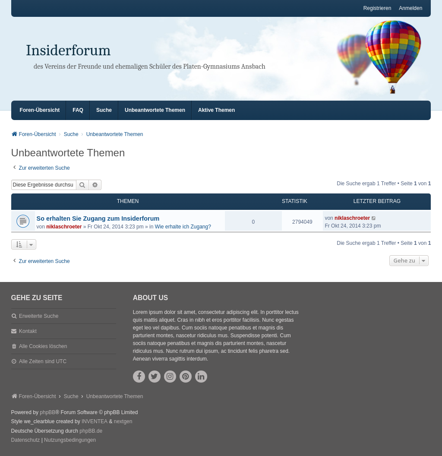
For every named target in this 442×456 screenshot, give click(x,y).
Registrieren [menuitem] (377, 8)
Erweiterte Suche (38, 316)
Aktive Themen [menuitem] (216, 110)
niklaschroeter (64, 227)
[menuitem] (25, 440)
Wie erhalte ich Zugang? (183, 227)
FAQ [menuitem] (78, 110)
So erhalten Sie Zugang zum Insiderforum (98, 218)
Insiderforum (68, 50)
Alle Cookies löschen (43, 346)
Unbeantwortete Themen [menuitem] (155, 110)
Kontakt (28, 331)
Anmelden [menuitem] (410, 8)
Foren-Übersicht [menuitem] (40, 110)
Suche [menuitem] (104, 110)
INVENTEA (94, 421)
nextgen (123, 421)
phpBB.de (90, 431)
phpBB (47, 412)
